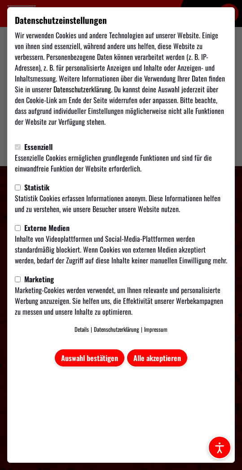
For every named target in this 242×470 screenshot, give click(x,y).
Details (82, 329)
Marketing (34, 279)
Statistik (32, 187)
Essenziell (34, 146)
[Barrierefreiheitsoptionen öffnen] (219, 447)
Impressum (155, 329)
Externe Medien (42, 227)
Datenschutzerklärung (82, 89)
